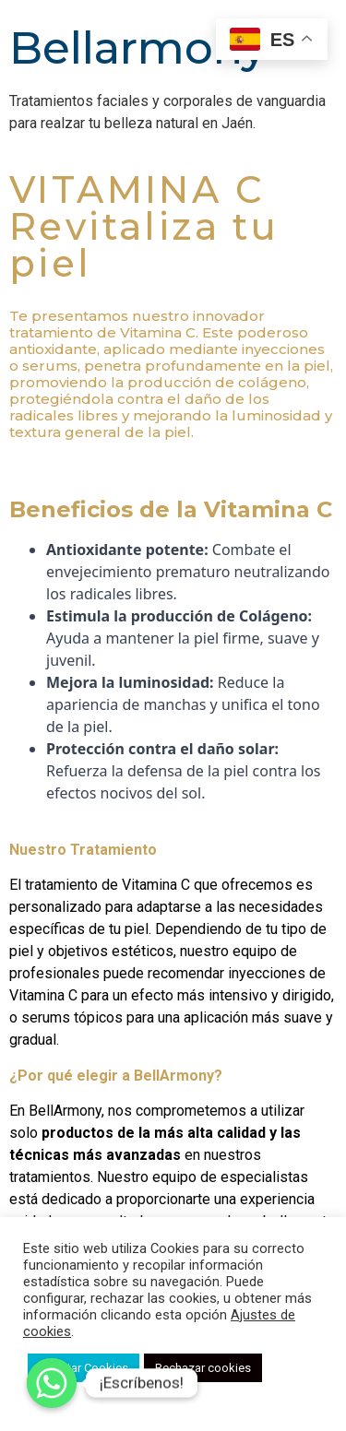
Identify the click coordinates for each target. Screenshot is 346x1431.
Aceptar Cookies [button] (83, 1368)
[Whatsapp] (52, 1383)
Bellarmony (138, 48)
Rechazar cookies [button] (203, 1368)
